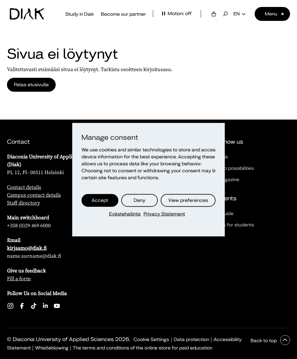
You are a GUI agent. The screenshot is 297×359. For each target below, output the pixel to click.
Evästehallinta (125, 214)
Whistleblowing (51, 348)
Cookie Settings (151, 339)
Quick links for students (228, 225)
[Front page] (27, 14)
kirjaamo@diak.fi (27, 248)
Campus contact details (34, 195)
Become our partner (123, 14)
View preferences (188, 200)
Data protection (191, 339)
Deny (139, 200)
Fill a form (19, 278)
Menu (271, 14)
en (239, 14)
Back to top (264, 340)
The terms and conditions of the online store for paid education (142, 348)
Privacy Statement (164, 214)
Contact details (24, 187)
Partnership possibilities (228, 168)
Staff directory (23, 202)
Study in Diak (79, 14)
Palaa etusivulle (31, 84)
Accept (100, 200)
